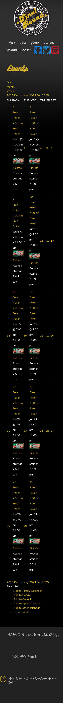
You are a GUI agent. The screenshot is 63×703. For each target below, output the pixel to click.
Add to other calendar (26, 607)
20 (52, 335)
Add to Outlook (22, 599)
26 (48, 430)
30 (25, 525)
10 (31, 196)
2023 (10, 95)
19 (48, 335)
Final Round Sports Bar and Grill (31, 19)
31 (31, 482)
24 (31, 387)
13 (52, 240)
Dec (17, 95)
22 (14, 387)
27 (52, 430)
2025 (45, 95)
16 (25, 335)
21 (8, 430)
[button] (12, 586)
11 (41, 240)
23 (25, 430)
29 (14, 482)
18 (41, 335)
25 (41, 430)
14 (8, 335)
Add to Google (22, 595)
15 (14, 291)
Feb (39, 95)
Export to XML (22, 612)
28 (8, 525)
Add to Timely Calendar (27, 590)
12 (48, 240)
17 (31, 291)
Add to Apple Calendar (27, 603)
